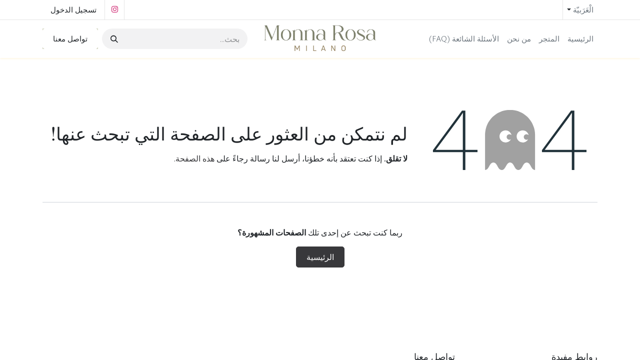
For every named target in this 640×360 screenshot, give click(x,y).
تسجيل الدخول (73, 9)
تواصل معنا (70, 39)
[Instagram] (114, 9)
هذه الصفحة (195, 158)
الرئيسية (320, 257)
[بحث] (115, 38)
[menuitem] (581, 38)
